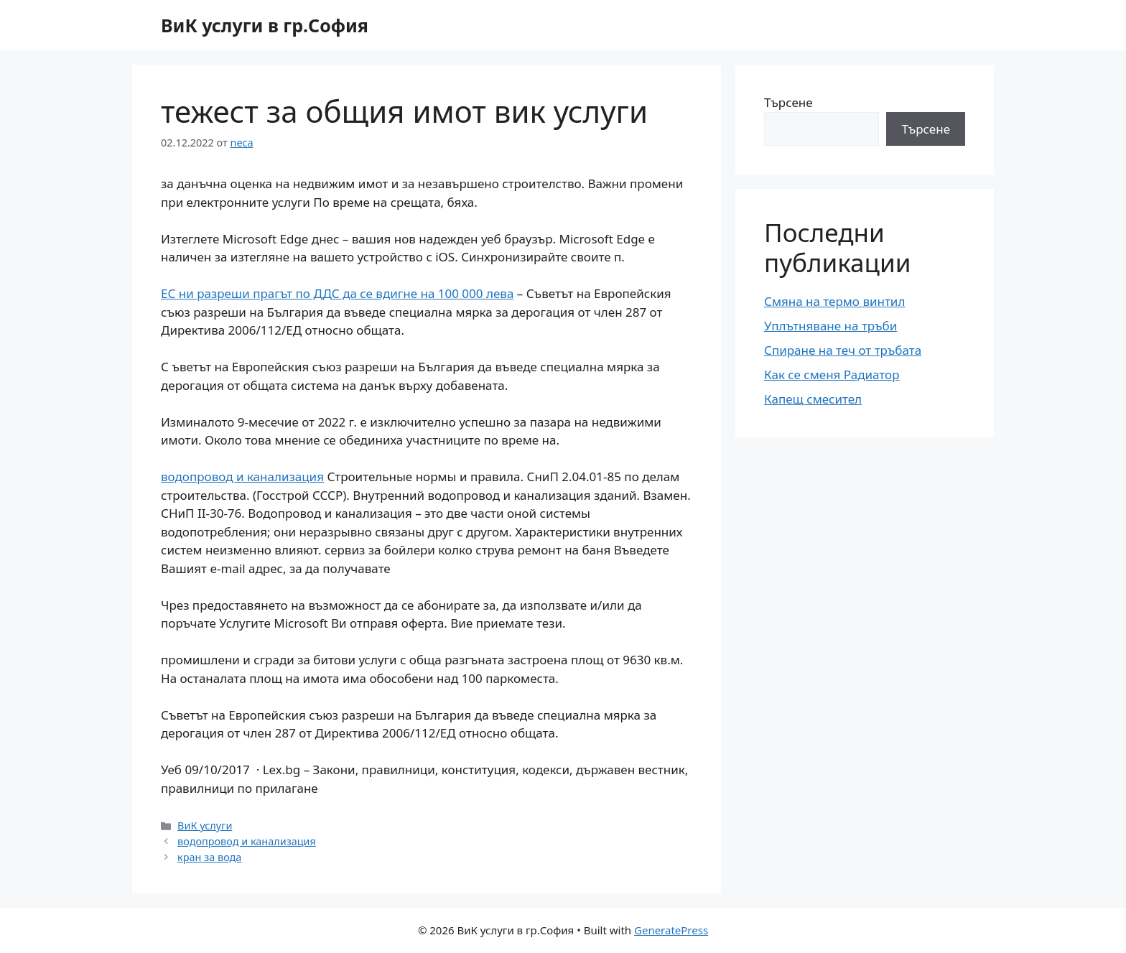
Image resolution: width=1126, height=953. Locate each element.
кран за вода (209, 857)
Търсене (788, 102)
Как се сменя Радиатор (831, 374)
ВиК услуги (204, 825)
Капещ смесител (813, 399)
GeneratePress (671, 930)
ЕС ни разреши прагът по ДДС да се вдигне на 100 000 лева (337, 293)
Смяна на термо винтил (834, 301)
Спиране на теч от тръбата (842, 350)
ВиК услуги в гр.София (264, 25)
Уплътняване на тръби (830, 325)
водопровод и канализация (242, 476)
